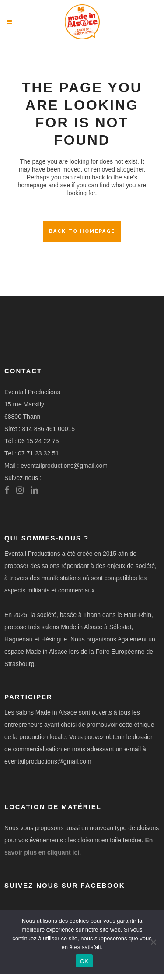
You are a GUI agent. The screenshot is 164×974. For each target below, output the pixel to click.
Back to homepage (82, 231)
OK (84, 961)
